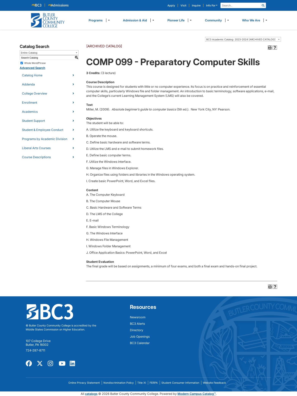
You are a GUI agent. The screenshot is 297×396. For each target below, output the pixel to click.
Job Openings (140, 336)
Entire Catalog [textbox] (29, 52)
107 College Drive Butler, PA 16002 (38, 343)
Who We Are (251, 20)
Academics (30, 111)
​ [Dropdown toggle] (108, 20)
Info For (210, 5)
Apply (171, 5)
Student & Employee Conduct (42, 130)
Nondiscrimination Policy (118, 382)
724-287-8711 (35, 350)
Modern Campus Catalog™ (196, 394)
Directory (136, 330)
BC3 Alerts (137, 324)
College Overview (34, 93)
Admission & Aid (135, 20)
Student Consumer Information (180, 382)
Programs (96, 20)
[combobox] (243, 39)
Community (213, 20)
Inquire (196, 5)
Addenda (28, 84)
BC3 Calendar (140, 343)
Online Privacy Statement (84, 382)
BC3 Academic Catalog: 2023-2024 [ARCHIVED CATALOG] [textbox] (240, 39)
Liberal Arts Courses (36, 148)
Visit (183, 5)
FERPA (154, 382)
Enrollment (29, 102)
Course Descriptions (36, 157)
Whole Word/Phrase (35, 63)
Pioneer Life (175, 20)
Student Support (33, 121)
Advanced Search (32, 68)
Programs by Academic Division (44, 139)
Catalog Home (32, 75)
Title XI (141, 382)
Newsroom (137, 317)
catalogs (91, 394)
